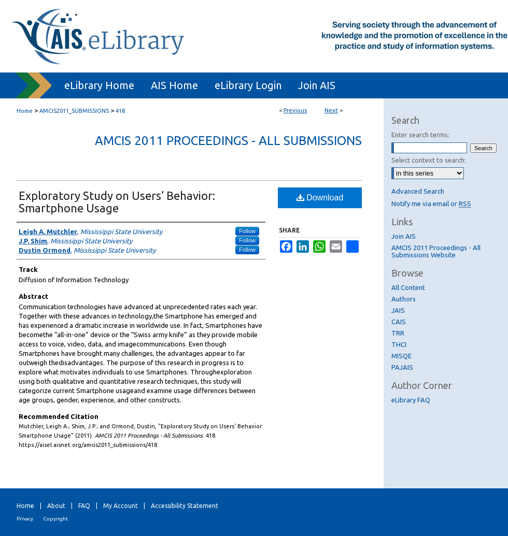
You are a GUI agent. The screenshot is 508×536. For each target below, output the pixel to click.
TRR (397, 333)
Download (320, 197)
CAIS (398, 321)
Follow (247, 231)
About (56, 505)
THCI (398, 344)
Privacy (25, 518)
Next (331, 110)
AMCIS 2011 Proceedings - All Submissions (228, 141)
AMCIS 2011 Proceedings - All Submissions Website (436, 251)
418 (120, 111)
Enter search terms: (420, 134)
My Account (120, 505)
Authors (403, 298)
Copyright (55, 518)
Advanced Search (417, 191)
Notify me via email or (431, 203)
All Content (408, 287)
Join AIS (403, 236)
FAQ (84, 505)
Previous (295, 110)
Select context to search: (428, 160)
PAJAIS (402, 367)
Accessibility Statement (184, 505)
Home (25, 111)
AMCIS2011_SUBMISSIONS (74, 111)
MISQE (401, 355)
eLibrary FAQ (410, 399)
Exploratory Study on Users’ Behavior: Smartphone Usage (117, 201)
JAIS (398, 310)
